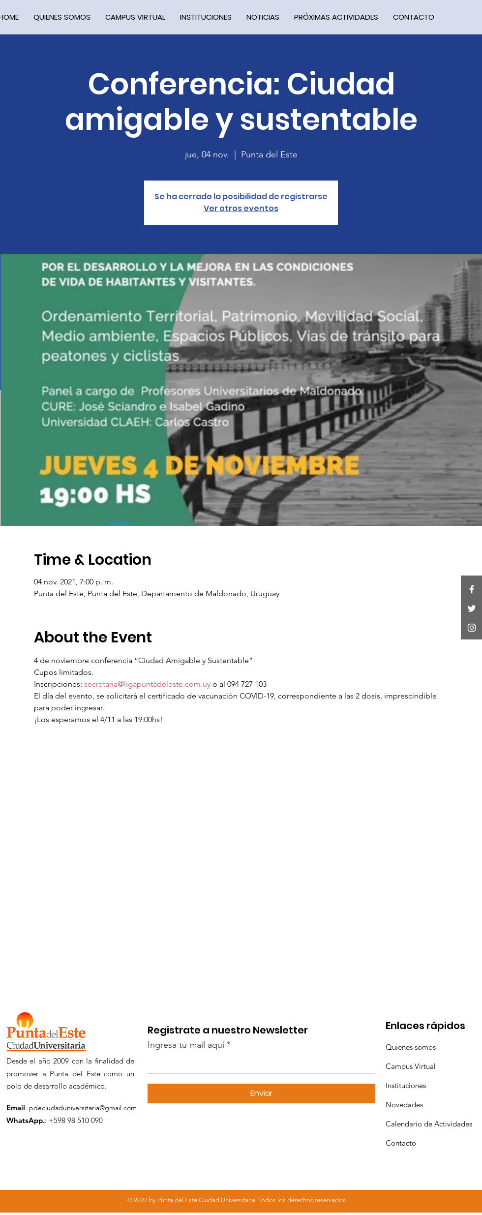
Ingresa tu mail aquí (186, 1044)
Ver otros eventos (241, 208)
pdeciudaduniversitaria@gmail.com (83, 1107)
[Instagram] (471, 627)
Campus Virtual (411, 1066)
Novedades (404, 1104)
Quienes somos (411, 1047)
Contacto (401, 1143)
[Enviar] (261, 1093)
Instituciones (406, 1085)
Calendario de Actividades (429, 1123)
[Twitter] (471, 608)
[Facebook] (471, 589)
